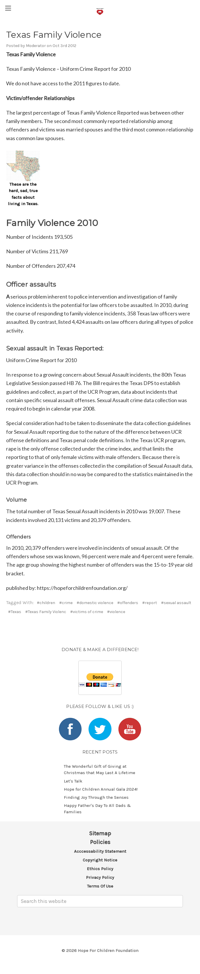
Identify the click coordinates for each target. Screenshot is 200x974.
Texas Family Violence (54, 34)
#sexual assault (176, 602)
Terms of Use (100, 886)
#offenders (127, 602)
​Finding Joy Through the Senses (96, 797)
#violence (116, 611)
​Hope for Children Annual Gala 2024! (101, 789)
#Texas (14, 611)
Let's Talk (73, 781)
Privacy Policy (100, 877)
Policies (100, 842)
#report (149, 602)
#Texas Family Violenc (45, 611)
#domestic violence (95, 602)
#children (46, 602)
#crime (66, 602)
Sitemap (100, 833)
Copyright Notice (100, 860)
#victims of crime (86, 611)
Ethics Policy (100, 868)
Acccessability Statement (100, 851)
